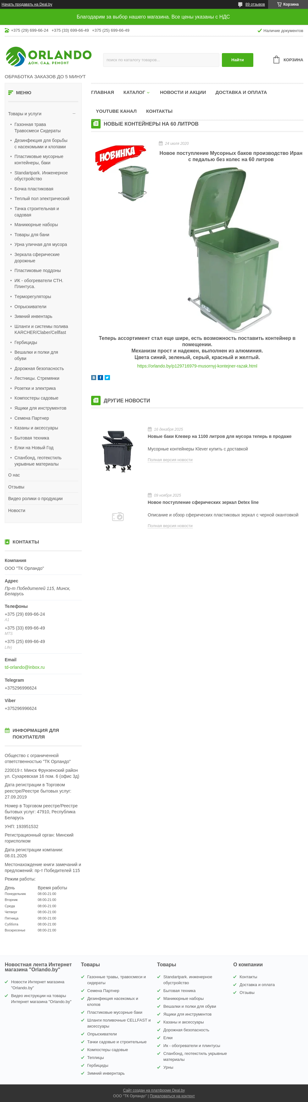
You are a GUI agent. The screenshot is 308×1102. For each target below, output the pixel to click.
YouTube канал (116, 111)
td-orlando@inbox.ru (25, 667)
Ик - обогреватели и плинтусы (191, 1045)
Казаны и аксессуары (36, 427)
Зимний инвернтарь (106, 1073)
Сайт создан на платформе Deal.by (154, 1090)
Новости (16, 510)
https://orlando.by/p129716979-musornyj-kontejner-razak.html (197, 365)
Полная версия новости (170, 459)
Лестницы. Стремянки (36, 378)
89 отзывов (255, 4)
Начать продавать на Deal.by (27, 4)
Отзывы (16, 486)
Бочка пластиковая (33, 188)
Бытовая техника (31, 437)
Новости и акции (183, 92)
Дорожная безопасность (39, 368)
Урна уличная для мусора (40, 244)
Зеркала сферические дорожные (37, 257)
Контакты (159, 111)
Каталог (134, 92)
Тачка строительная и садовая (36, 211)
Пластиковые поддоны (37, 270)
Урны (168, 1067)
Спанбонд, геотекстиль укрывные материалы (38, 460)
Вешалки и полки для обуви (36, 355)
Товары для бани (31, 234)
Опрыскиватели (30, 306)
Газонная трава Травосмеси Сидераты (37, 127)
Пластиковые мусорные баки (114, 1012)
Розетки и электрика (35, 388)
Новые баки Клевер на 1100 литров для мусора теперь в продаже (220, 436)
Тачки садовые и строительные (117, 1041)
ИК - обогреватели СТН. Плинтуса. (38, 283)
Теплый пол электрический (41, 198)
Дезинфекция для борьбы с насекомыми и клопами (40, 143)
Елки (168, 1037)
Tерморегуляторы (32, 296)
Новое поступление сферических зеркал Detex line (203, 502)
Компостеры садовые (36, 398)
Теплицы (95, 1057)
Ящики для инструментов (40, 408)
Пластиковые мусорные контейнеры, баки (38, 159)
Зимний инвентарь (33, 316)
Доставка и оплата (241, 92)
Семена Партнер (31, 418)
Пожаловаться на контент (172, 1096)
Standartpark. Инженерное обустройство (41, 176)
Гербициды (25, 342)
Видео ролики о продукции (35, 498)
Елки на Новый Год (33, 447)
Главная (102, 92)
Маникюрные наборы (36, 224)
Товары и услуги (24, 113)
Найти (237, 59)
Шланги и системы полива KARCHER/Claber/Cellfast (41, 329)
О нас (14, 474)
